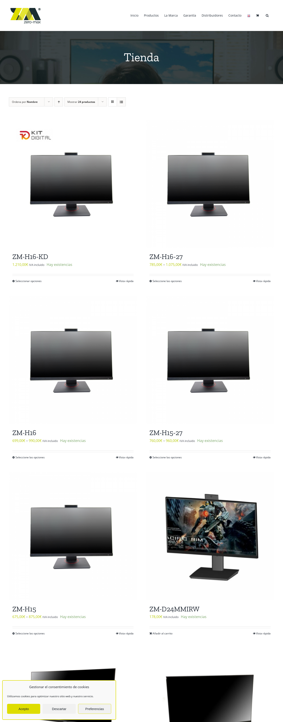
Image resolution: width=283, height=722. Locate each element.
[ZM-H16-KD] (73, 184)
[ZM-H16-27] (210, 184)
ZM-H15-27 (165, 432)
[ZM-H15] (73, 536)
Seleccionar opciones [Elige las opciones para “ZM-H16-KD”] (28, 281)
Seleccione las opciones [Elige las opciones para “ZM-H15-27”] (167, 457)
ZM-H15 (24, 609)
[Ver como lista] (121, 102)
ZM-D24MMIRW (174, 609)
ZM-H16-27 (166, 256)
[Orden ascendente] (58, 101)
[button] (267, 15)
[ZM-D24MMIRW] (210, 536)
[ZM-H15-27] (210, 360)
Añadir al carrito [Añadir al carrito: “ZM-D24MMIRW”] (162, 633)
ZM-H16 (24, 432)
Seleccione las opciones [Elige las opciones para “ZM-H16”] (30, 457)
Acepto (24, 709)
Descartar (59, 709)
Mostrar (81, 102)
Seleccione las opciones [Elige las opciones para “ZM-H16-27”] (167, 281)
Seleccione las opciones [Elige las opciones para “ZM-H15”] (30, 633)
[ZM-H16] (73, 360)
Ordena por (25, 102)
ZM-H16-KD (30, 256)
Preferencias (94, 709)
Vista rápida (126, 281)
